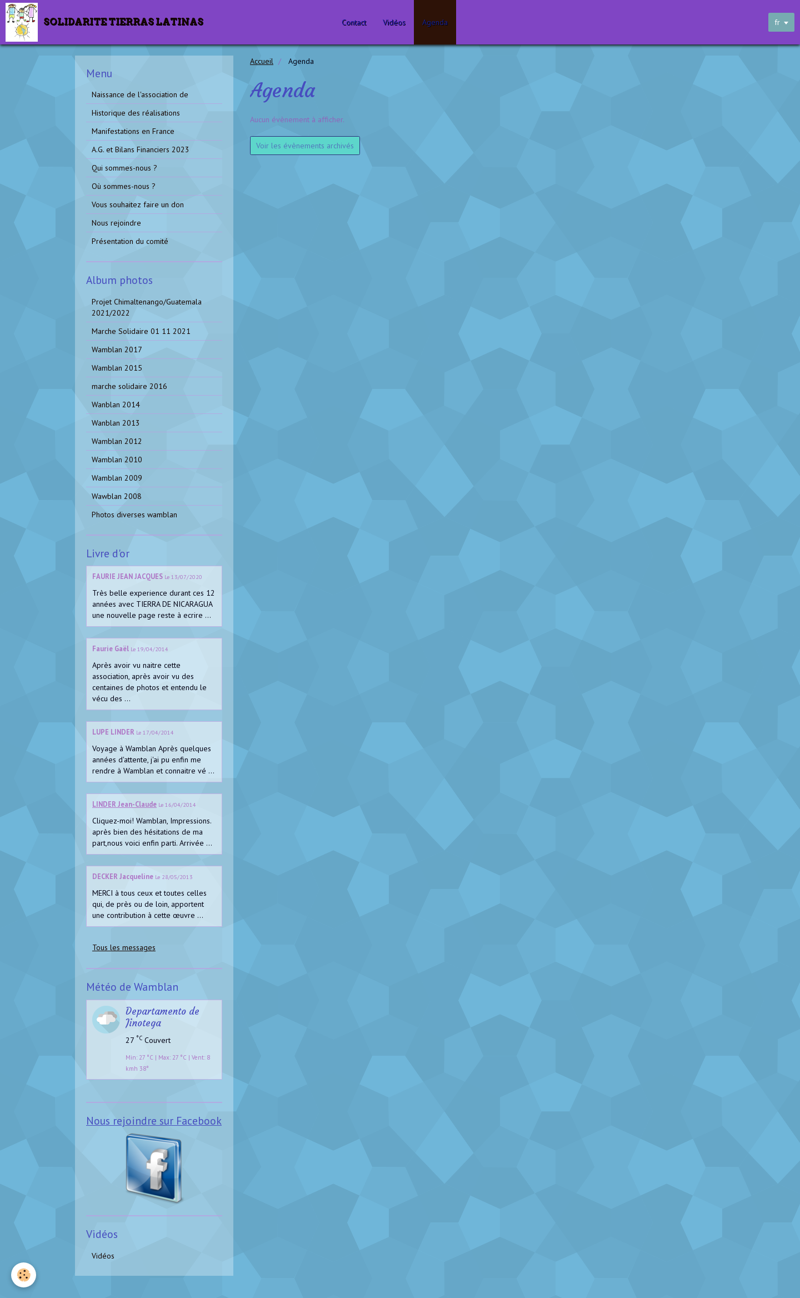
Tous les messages (124, 947)
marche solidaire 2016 (129, 386)
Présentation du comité (130, 241)
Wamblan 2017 (117, 350)
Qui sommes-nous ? (124, 168)
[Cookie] (23, 1274)
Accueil (261, 61)
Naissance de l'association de (140, 94)
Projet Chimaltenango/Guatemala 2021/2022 (147, 307)
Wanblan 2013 (116, 423)
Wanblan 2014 (116, 405)
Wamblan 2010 (117, 460)
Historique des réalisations (136, 113)
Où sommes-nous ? (124, 186)
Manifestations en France (133, 131)
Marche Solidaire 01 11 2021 (141, 331)
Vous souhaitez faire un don (138, 204)
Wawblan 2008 (117, 496)
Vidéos (394, 22)
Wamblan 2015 (117, 368)
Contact (354, 22)
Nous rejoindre (116, 223)
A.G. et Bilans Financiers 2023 (140, 149)
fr (777, 22)
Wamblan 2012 (117, 441)
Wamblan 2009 (117, 478)
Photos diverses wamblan (134, 515)
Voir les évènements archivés (305, 146)
